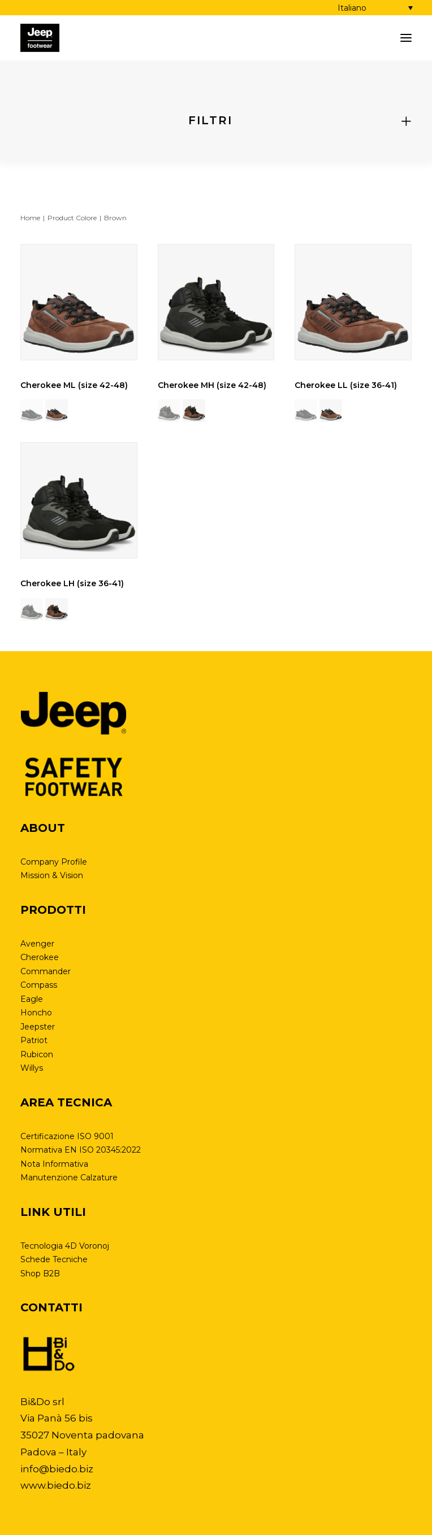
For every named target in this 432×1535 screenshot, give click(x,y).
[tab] (216, 121)
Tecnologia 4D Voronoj (64, 1246)
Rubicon (36, 1054)
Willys (31, 1068)
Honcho (36, 1013)
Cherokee (39, 957)
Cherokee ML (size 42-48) (74, 385)
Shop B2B (40, 1273)
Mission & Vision (51, 875)
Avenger (37, 944)
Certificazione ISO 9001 (67, 1136)
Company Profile (53, 862)
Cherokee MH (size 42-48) (212, 385)
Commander (45, 971)
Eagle (31, 999)
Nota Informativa (54, 1164)
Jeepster (37, 1027)
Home (30, 217)
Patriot (33, 1040)
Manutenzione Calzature (69, 1177)
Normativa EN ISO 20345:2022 (80, 1150)
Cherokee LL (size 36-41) (346, 385)
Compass (38, 985)
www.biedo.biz (55, 1485)
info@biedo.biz (56, 1469)
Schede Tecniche (54, 1259)
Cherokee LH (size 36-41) (72, 583)
